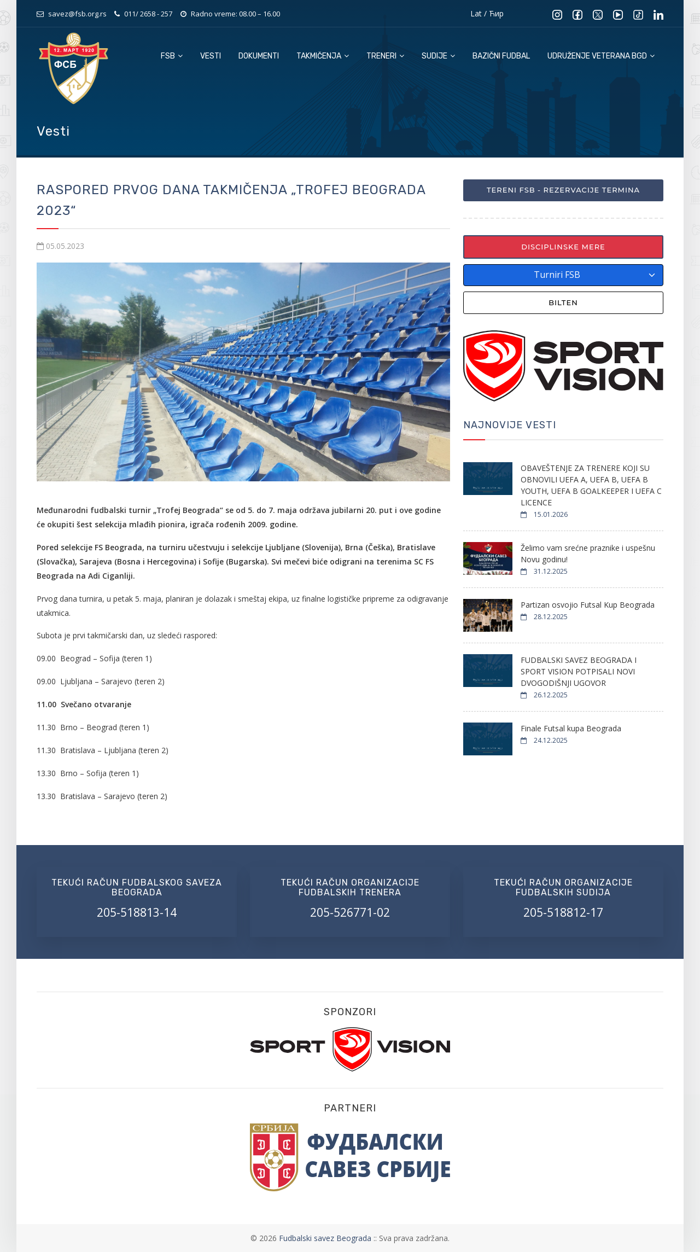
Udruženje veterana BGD (601, 56)
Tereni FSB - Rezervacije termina (563, 189)
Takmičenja (322, 56)
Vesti (210, 56)
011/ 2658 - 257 (148, 14)
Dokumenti (258, 56)
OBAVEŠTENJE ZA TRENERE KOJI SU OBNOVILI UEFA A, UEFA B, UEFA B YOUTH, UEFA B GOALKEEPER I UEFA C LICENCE (591, 485)
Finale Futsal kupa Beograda (571, 728)
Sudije (438, 56)
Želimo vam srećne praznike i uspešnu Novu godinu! (588, 553)
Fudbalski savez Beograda (326, 1238)
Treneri (385, 56)
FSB (172, 56)
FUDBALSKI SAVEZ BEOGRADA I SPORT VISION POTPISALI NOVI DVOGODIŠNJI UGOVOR (579, 671)
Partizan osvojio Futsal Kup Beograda (588, 604)
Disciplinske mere (563, 246)
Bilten (563, 302)
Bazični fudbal (501, 56)
